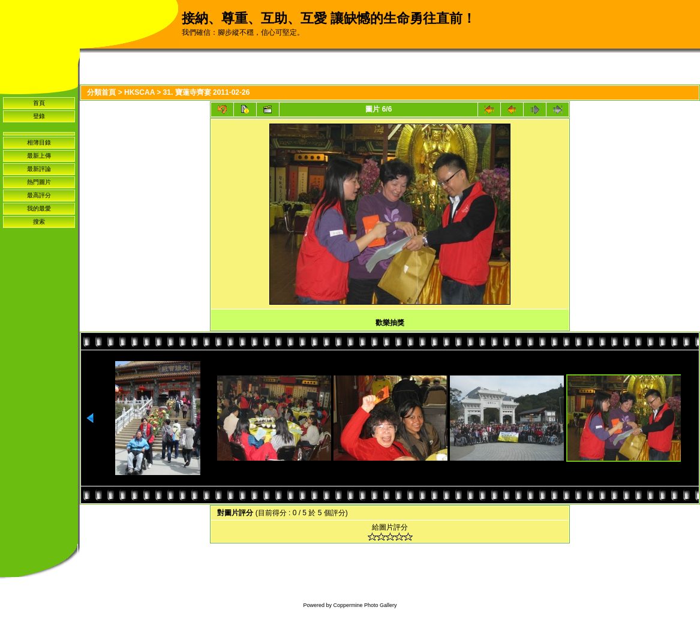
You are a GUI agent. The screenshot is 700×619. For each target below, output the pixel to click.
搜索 (39, 221)
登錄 (39, 116)
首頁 (39, 103)
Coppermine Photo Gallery (364, 605)
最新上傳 (39, 155)
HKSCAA (139, 92)
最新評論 (39, 169)
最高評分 (39, 195)
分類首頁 (101, 92)
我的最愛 (39, 208)
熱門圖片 (39, 182)
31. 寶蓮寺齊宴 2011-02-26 (206, 92)
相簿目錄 (39, 142)
